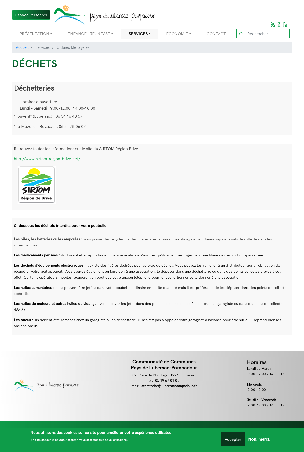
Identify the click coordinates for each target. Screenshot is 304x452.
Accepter (233, 440)
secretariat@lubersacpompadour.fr (169, 386)
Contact (216, 33)
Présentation (34, 33)
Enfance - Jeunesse (89, 33)
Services (138, 33)
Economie (177, 33)
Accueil (22, 47)
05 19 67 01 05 (167, 380)
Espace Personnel (31, 14)
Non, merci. (259, 441)
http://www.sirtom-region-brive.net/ (47, 158)
